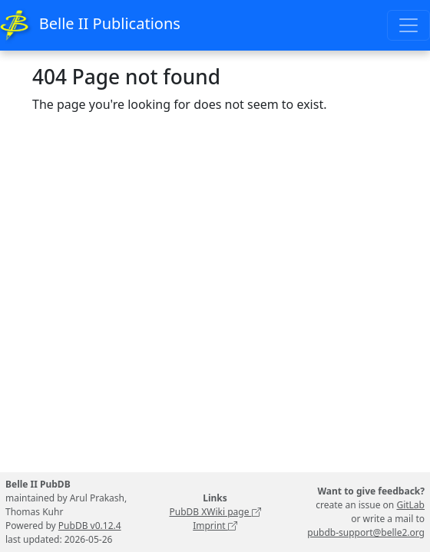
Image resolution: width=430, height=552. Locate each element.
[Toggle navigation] (408, 25)
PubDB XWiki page (214, 511)
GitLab (410, 504)
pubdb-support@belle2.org (366, 532)
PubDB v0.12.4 (89, 525)
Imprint (215, 525)
